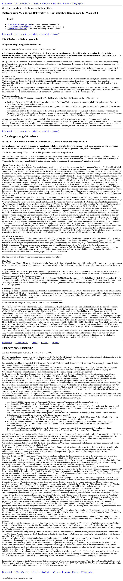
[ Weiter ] (46, 3)
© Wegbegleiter (77, 3)
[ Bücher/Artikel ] (21, 3)
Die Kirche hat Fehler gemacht (20, 24)
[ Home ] (34, 572)
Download (57, 3)
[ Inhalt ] (34, 34)
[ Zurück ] (35, 3)
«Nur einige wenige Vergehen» (19, 27)
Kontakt (66, 3)
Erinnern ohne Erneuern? (17, 29)
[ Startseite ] (7, 3)
